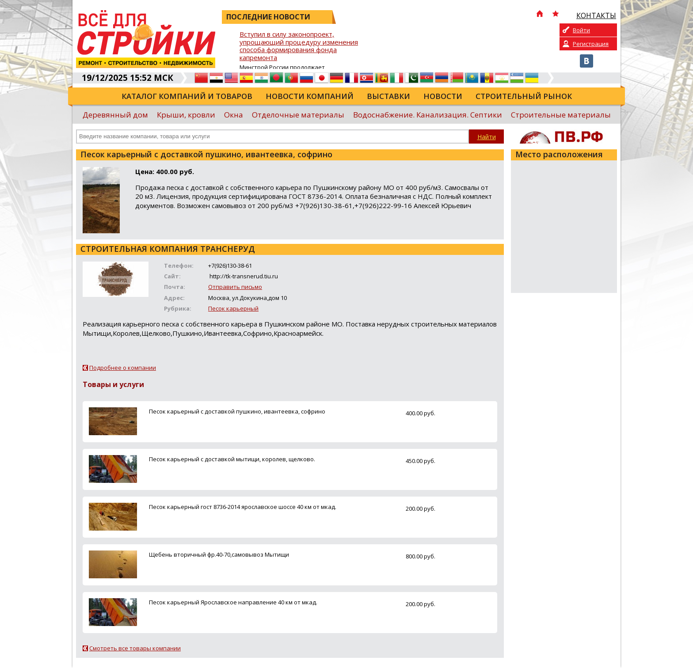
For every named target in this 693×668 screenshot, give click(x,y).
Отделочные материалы (298, 115)
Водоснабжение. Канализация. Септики (427, 115)
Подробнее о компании (122, 368)
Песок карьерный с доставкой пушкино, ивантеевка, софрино (237, 411)
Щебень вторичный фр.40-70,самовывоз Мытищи (219, 554)
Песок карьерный (233, 308)
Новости (442, 96)
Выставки (388, 96)
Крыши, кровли (186, 115)
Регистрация (591, 44)
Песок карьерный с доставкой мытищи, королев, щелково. (232, 459)
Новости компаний (310, 96)
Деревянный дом (115, 115)
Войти (581, 30)
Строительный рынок (524, 96)
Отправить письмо (235, 287)
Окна (233, 115)
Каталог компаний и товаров (187, 96)
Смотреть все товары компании (135, 648)
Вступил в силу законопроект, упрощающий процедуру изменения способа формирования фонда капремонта (299, 46)
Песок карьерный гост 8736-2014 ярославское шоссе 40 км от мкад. (242, 507)
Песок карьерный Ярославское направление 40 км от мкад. (233, 602)
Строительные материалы (561, 115)
